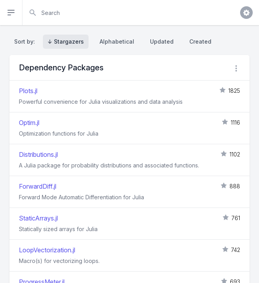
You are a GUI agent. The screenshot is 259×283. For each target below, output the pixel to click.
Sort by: (26, 41)
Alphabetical (117, 41)
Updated (162, 41)
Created (200, 41)
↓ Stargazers (66, 41)
